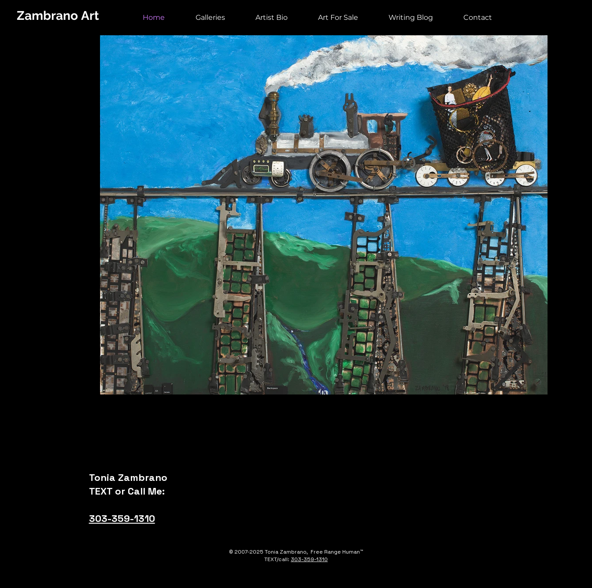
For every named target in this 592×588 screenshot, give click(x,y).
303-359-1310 (122, 518)
